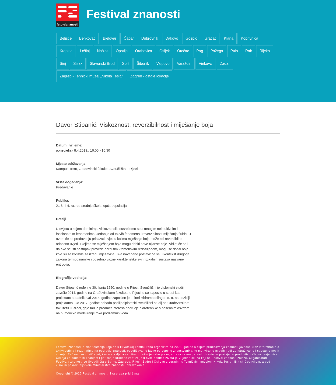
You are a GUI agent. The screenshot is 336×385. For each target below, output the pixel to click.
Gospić (191, 38)
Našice (102, 51)
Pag (199, 51)
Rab (248, 51)
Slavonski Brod (102, 64)
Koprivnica (249, 38)
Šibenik (143, 64)
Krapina (66, 51)
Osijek (164, 51)
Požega (216, 51)
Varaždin (184, 64)
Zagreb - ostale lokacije (149, 76)
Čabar (129, 38)
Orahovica (143, 51)
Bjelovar (109, 38)
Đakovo (171, 38)
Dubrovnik (149, 38)
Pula (234, 51)
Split (125, 64)
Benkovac (87, 38)
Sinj (63, 64)
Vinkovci (206, 64)
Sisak (77, 64)
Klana (228, 38)
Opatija (122, 51)
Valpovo (163, 64)
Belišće (66, 38)
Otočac (183, 51)
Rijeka (264, 51)
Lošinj (85, 51)
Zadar (225, 64)
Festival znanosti (133, 14)
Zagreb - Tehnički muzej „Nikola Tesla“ (91, 76)
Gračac (210, 38)
